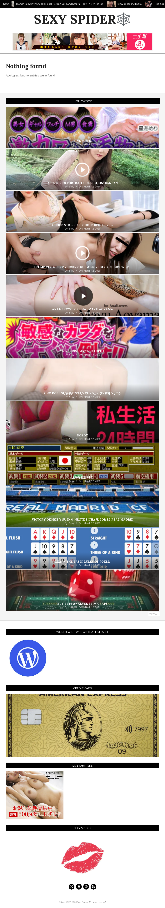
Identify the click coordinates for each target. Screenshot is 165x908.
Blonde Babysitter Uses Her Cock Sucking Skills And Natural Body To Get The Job (76, 4)
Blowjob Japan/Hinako (146, 4)
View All (154, 614)
